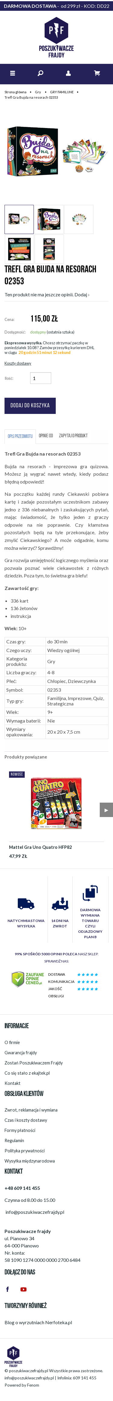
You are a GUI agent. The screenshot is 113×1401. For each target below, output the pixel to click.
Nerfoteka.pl (58, 1322)
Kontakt (12, 1083)
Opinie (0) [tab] (46, 436)
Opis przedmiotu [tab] (20, 436)
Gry (38, 92)
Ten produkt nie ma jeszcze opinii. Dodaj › (47, 294)
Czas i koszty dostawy (26, 1120)
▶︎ (106, 810)
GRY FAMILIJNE (62, 92)
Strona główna (16, 92)
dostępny (38, 332)
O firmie (12, 1042)
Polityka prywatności (25, 1150)
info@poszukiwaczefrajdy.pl (29, 1378)
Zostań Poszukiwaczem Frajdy (34, 1062)
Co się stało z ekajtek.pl (27, 1073)
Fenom (33, 1385)
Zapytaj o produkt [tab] (73, 436)
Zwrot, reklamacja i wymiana (31, 1109)
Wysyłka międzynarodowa (30, 1160)
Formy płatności (20, 1130)
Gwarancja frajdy (21, 1052)
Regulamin (14, 1140)
